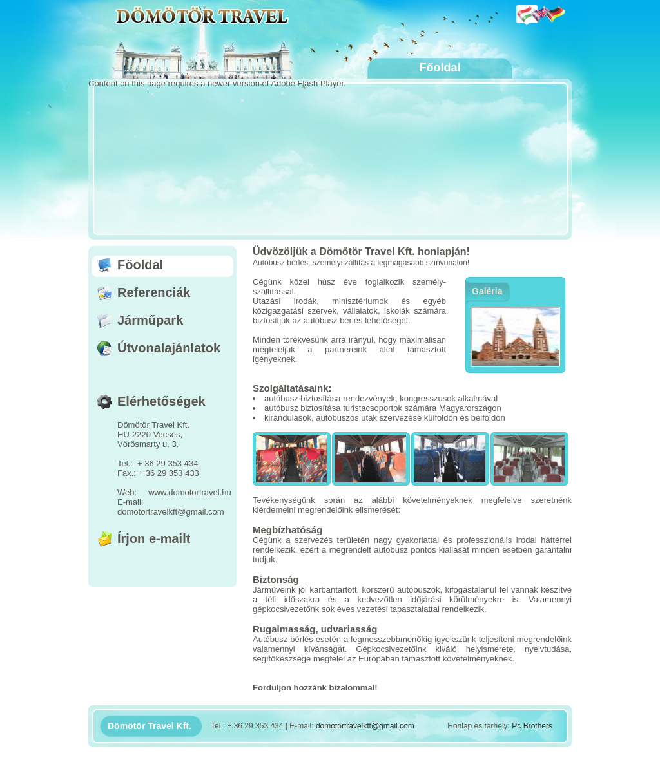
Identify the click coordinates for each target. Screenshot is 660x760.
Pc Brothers (532, 725)
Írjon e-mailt (153, 538)
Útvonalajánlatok (168, 348)
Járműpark (150, 320)
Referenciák (153, 292)
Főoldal (140, 265)
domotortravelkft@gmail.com (365, 725)
